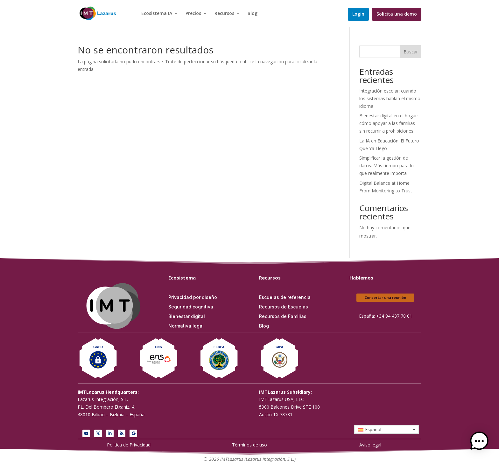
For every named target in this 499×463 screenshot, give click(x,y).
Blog (252, 13)
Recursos (224, 13)
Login (358, 14)
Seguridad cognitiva (190, 307)
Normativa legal (186, 326)
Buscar (411, 52)
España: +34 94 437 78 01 (385, 316)
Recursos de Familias (282, 316)
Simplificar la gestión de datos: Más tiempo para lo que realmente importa (386, 165)
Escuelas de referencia (285, 297)
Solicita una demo (396, 14)
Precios (193, 13)
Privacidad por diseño (192, 297)
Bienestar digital (186, 316)
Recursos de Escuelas (283, 307)
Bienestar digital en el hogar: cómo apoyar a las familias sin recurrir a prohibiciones (388, 123)
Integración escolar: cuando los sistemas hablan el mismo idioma (389, 98)
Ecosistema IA (156, 13)
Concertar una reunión (385, 298)
